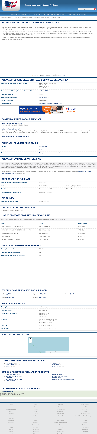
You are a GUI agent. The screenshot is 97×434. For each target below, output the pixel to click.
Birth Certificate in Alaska (13, 374)
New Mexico (60, 413)
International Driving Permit (14, 379)
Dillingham (42, 153)
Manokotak (55, 364)
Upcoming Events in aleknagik (18, 207)
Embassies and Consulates (77, 14)
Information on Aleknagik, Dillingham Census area (30, 23)
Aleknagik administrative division (20, 143)
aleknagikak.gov (44, 97)
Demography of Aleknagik (16, 179)
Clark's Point (56, 366)
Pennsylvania (60, 431)
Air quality (8, 198)
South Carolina (85, 404)
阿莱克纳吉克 (42, 297)
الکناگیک (8, 294)
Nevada (60, 406)
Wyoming (85, 431)
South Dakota (85, 406)
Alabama (11, 404)
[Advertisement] (48, 57)
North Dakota (60, 420)
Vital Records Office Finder (19, 14)
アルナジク (42, 294)
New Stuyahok (10, 364)
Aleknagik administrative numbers (21, 245)
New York (60, 415)
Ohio (60, 424)
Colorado (11, 418)
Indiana (36, 409)
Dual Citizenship (10, 380)
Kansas (36, 413)
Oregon (60, 429)
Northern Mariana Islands (60, 422)
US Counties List (37, 14)
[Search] (95, 9)
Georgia (11, 429)
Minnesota (36, 429)
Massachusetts (36, 424)
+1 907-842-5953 (44, 91)
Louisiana (35, 418)
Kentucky (35, 415)
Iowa (35, 411)
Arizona (11, 411)
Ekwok (8, 366)
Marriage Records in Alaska (14, 376)
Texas (85, 411)
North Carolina (60, 418)
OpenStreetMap (59, 352)
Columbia (11, 420)
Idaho (35, 404)
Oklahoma (60, 427)
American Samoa (11, 409)
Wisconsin (85, 429)
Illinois (36, 406)
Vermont (85, 420)
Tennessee (85, 409)
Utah (85, 418)
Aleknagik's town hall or (84, 171)
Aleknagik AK (37, 17)
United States (43, 146)
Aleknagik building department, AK (21, 159)
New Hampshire (60, 409)
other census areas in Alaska (54, 153)
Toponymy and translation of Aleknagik (24, 290)
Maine (35, 420)
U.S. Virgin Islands (85, 413)
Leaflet (48, 352)
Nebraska (60, 404)
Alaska (19, 17)
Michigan (35, 427)
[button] (30, 339)
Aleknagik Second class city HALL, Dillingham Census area (35, 80)
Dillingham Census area (27, 17)
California (11, 416)
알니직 (72, 294)
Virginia (85, 422)
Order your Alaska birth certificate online (50, 103)
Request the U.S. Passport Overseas (63, 379)
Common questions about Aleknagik (22, 119)
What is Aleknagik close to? (18, 334)
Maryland (35, 422)
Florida (11, 427)
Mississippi (36, 431)
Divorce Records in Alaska (60, 376)
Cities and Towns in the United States (9, 17)
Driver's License (56, 377)
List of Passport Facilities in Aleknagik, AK (26, 215)
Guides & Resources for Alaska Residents (25, 372)
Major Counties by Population (56, 14)
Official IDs (9, 377)
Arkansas (11, 413)
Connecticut (11, 422)
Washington (85, 424)
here (63, 75)
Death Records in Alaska (59, 374)
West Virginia (85, 427)
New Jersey (60, 411)
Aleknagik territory (13, 303)
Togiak (54, 363)
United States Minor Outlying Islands (85, 415)
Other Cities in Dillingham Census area (23, 360)
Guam (11, 431)
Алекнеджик (10, 297)
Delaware (11, 425)
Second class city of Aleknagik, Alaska (41, 5)
